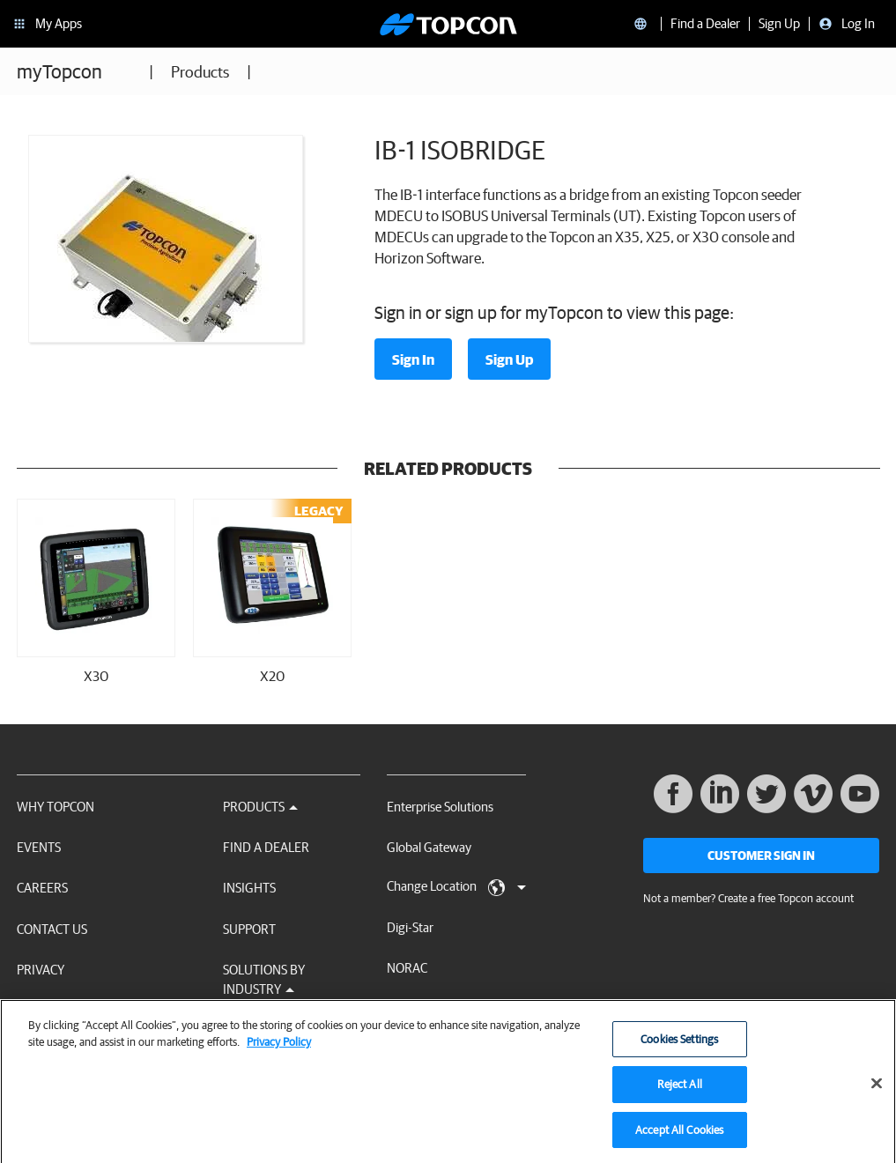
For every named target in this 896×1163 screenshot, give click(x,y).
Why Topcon (55, 806)
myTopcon (59, 71)
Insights (249, 887)
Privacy (40, 969)
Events (39, 847)
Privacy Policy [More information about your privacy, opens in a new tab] (279, 1048)
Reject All (679, 1090)
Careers (42, 887)
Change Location (456, 887)
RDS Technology (431, 1009)
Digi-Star (410, 927)
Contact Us (52, 929)
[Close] (876, 1089)
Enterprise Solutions (440, 806)
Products (200, 72)
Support (249, 929)
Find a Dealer (266, 847)
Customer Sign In (761, 855)
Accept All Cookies (679, 1136)
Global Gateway (429, 847)
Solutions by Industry (264, 979)
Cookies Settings (679, 1045)
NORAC (407, 967)
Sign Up (509, 359)
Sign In (413, 359)
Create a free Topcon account (786, 898)
